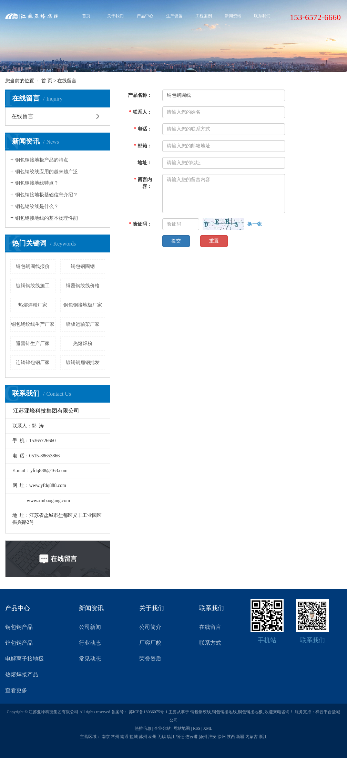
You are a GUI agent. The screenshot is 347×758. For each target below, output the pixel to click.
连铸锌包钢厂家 (33, 362)
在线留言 (22, 116)
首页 (86, 15)
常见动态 (90, 659)
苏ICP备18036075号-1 (148, 711)
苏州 (143, 736)
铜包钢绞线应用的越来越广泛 (46, 171)
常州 (115, 736)
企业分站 (162, 728)
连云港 (191, 736)
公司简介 (150, 627)
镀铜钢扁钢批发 (83, 362)
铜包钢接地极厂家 (82, 305)
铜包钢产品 (19, 627)
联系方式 (210, 643)
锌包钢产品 (19, 643)
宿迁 (180, 736)
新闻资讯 (233, 15)
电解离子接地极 (24, 659)
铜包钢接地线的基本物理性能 (46, 218)
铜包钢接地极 (250, 711)
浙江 (263, 736)
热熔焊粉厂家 (32, 305)
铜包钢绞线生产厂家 (32, 324)
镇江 (171, 736)
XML (208, 728)
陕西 (231, 736)
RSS (196, 728)
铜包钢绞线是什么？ (37, 206)
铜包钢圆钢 (83, 266)
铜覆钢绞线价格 (83, 285)
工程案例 (203, 15)
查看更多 (16, 690)
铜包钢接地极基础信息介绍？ (46, 194)
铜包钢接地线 (224, 711)
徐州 (221, 736)
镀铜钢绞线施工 (33, 285)
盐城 (134, 736)
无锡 (161, 736)
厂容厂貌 (150, 643)
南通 (124, 736)
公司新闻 (90, 627)
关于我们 (115, 15)
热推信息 (143, 728)
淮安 (212, 736)
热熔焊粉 (82, 343)
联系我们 (262, 15)
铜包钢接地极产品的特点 (41, 160)
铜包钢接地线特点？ (37, 183)
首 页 (46, 80)
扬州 (203, 736)
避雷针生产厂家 (33, 343)
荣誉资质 (150, 659)
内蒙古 (251, 736)
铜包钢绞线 (200, 711)
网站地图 (181, 728)
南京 (106, 736)
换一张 (254, 224)
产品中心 (145, 15)
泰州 (152, 736)
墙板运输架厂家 (83, 324)
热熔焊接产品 (21, 674)
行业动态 (90, 643)
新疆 (240, 736)
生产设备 (174, 15)
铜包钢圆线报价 (33, 266)
